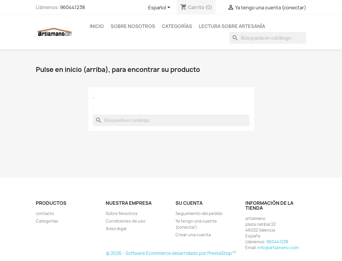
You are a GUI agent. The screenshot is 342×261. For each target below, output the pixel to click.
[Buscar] (267, 38)
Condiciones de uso (126, 221)
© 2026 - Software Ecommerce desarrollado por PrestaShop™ (171, 253)
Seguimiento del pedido (199, 213)
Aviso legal (116, 228)
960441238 (72, 7)
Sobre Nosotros (133, 26)
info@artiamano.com (278, 247)
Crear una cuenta (193, 234)
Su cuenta (189, 203)
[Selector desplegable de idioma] (160, 7)
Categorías (177, 26)
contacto (45, 213)
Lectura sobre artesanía (232, 26)
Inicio (97, 26)
